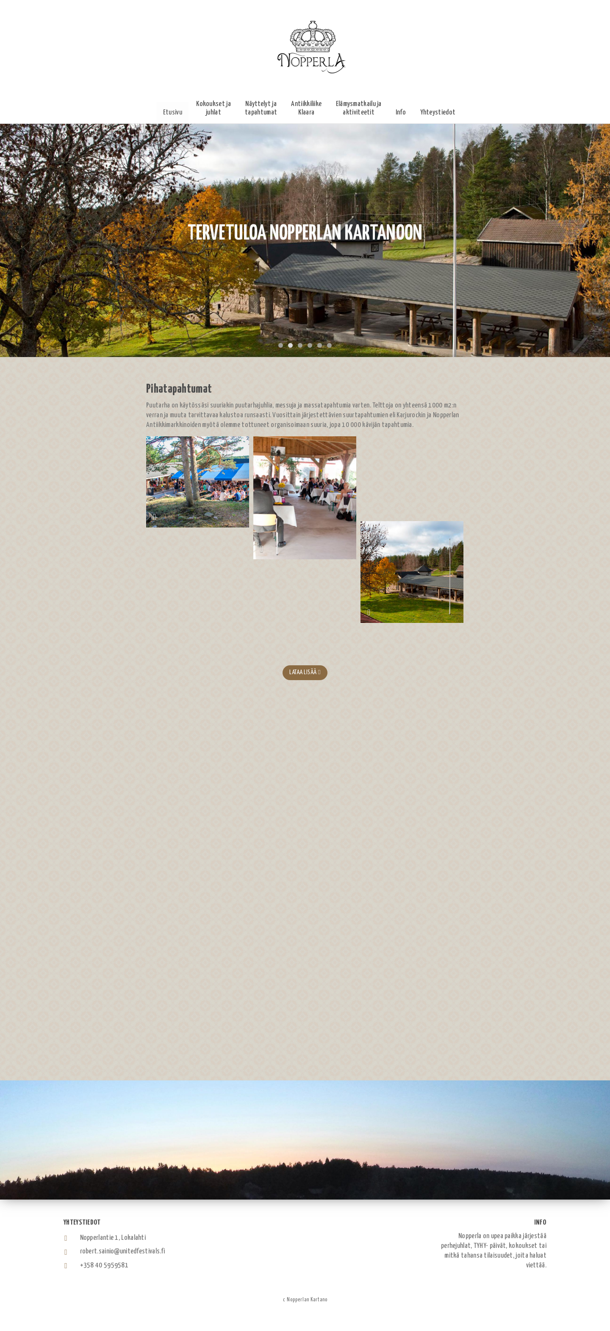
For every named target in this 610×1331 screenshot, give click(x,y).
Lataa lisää (305, 672)
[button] (213, 108)
